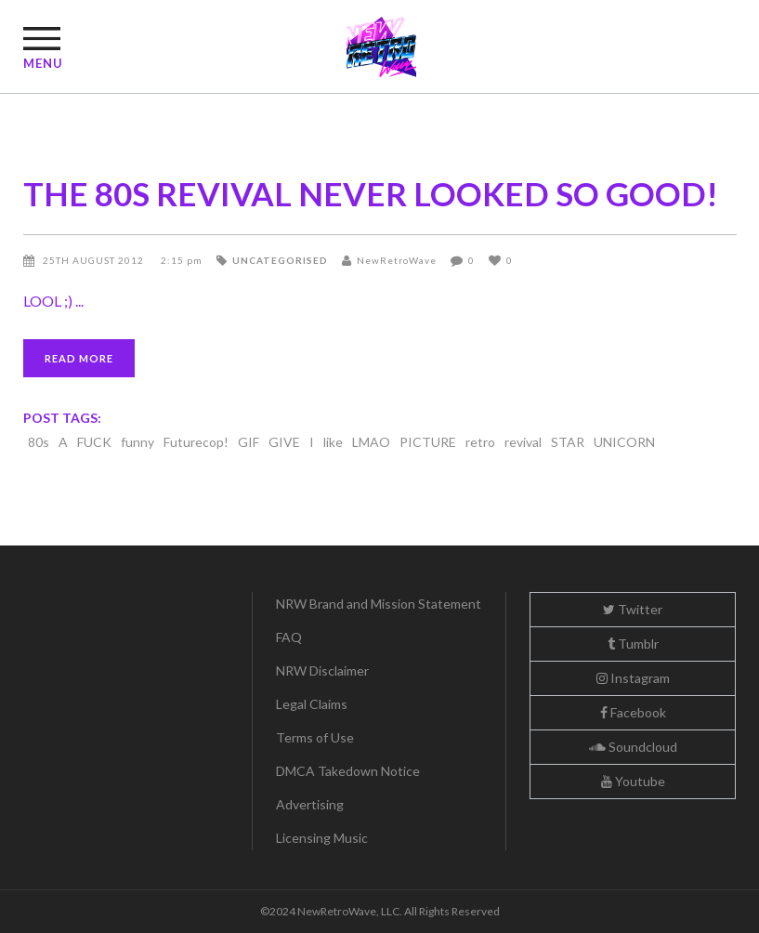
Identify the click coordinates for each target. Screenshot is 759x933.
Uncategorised (280, 260)
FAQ (289, 637)
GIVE (284, 442)
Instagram (633, 678)
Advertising (310, 804)
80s (38, 442)
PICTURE (427, 442)
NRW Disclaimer (322, 670)
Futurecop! (196, 442)
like (333, 442)
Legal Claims (311, 704)
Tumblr (633, 643)
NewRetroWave (397, 260)
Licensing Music (322, 838)
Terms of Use (315, 737)
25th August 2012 (95, 260)
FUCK (94, 442)
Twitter (632, 609)
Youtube (633, 781)
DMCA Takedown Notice (348, 771)
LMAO (371, 442)
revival (523, 442)
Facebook (633, 712)
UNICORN (624, 442)
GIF (248, 442)
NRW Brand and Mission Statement (378, 603)
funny (137, 442)
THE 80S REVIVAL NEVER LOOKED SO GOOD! (370, 193)
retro (480, 442)
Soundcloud (633, 747)
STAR (567, 442)
